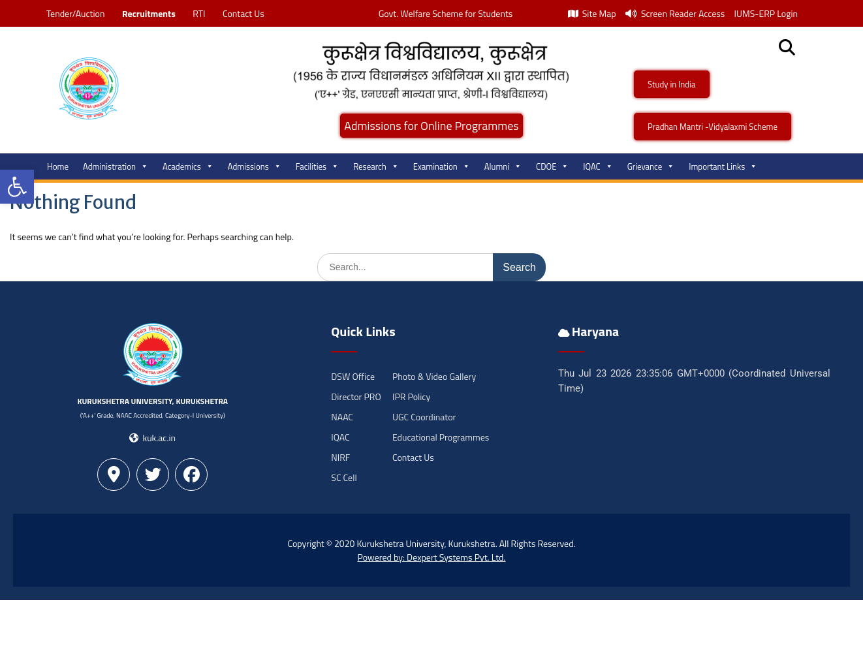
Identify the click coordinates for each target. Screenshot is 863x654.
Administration (115, 166)
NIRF (340, 457)
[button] (17, 187)
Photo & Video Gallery (434, 376)
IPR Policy (411, 396)
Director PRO (356, 396)
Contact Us (243, 13)
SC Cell (343, 477)
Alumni (503, 166)
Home (58, 166)
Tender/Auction (75, 13)
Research (376, 166)
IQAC (597, 166)
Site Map (592, 13)
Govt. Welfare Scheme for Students (446, 13)
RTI (199, 13)
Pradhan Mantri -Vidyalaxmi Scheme (712, 126)
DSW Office (353, 376)
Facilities (317, 166)
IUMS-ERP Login (766, 13)
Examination (441, 166)
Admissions (254, 166)
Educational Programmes (440, 437)
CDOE (552, 166)
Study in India (672, 84)
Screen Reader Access (675, 13)
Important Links (723, 166)
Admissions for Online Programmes (431, 125)
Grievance (651, 166)
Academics (188, 166)
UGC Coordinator (424, 417)
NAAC (342, 417)
